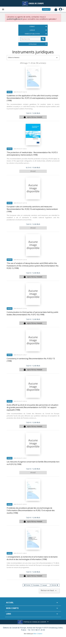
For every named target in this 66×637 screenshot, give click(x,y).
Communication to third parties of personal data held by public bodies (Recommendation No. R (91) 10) (32, 313)
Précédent (36, 585)
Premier (27, 585)
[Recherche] (31, 39)
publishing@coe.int (15, 19)
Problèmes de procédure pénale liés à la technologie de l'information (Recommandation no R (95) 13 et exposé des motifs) (31, 510)
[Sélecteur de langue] (47, 9)
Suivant (44, 585)
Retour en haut (49, 590)
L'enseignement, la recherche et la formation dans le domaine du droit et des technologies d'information (32, 558)
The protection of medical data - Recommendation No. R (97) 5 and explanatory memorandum (32, 153)
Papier (9, 92)
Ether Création (37, 634)
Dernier (55, 585)
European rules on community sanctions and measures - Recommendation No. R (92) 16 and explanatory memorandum (32, 209)
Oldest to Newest (33, 57)
